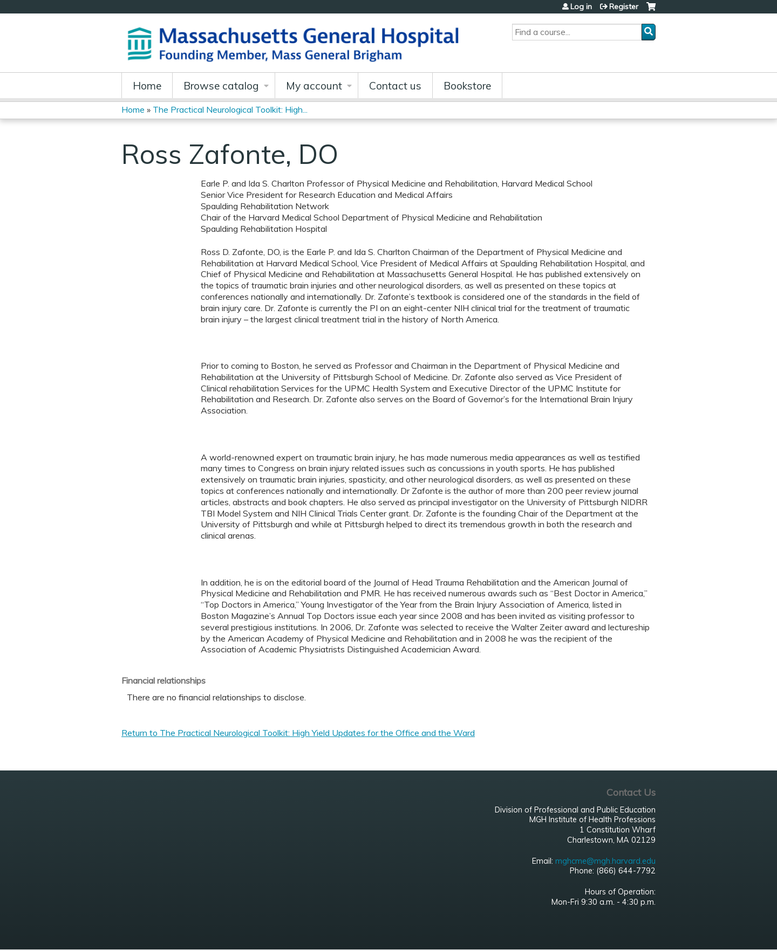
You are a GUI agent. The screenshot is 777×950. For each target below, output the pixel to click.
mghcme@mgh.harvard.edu (605, 861)
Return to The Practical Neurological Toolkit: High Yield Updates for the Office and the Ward (298, 732)
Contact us (395, 85)
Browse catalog (221, 85)
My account (314, 85)
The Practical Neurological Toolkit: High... (230, 109)
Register (623, 6)
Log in (581, 6)
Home (147, 85)
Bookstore (467, 85)
